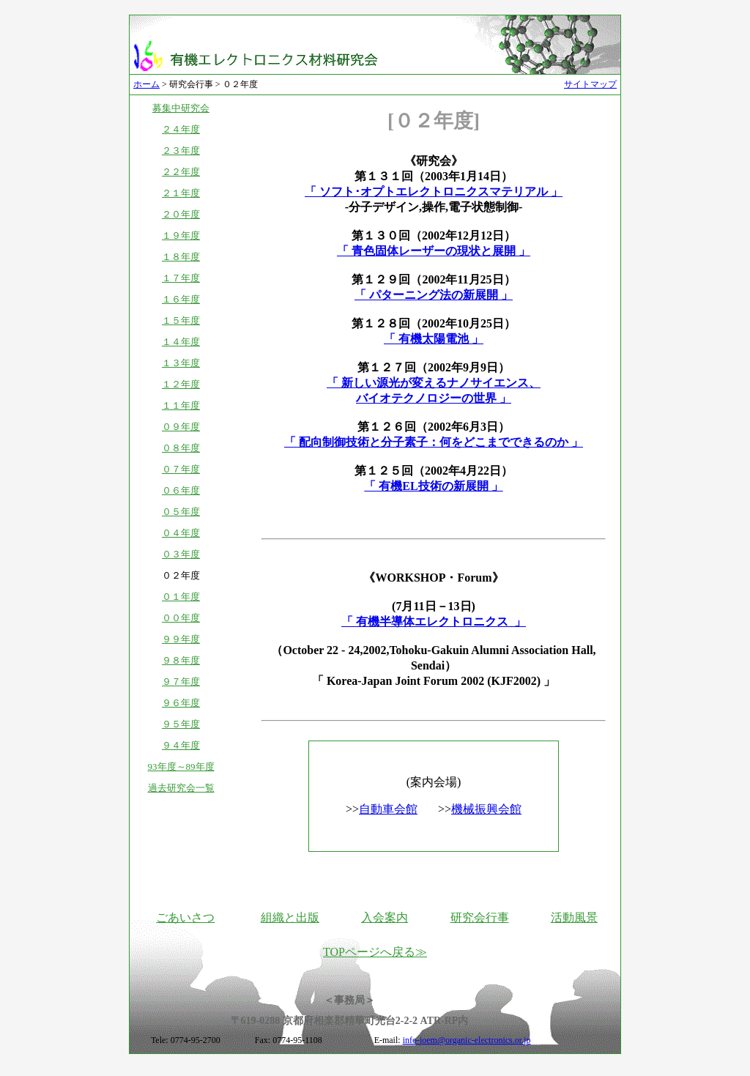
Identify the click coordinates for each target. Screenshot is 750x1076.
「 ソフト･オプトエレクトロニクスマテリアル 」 (433, 191)
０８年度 (181, 447)
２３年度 (181, 150)
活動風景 (574, 917)
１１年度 (181, 405)
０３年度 (181, 554)
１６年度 (181, 299)
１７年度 (181, 277)
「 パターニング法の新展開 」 (433, 295)
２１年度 (181, 193)
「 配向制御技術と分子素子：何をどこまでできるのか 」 (433, 442)
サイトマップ (590, 84)
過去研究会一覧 (181, 787)
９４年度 (181, 745)
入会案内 (384, 917)
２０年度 (181, 214)
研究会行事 (479, 917)
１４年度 (181, 341)
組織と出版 (290, 917)
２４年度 (181, 129)
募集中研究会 (180, 108)
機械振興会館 (486, 809)
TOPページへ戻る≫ (375, 952)
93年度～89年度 (181, 766)
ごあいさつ (185, 917)
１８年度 (181, 256)
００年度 (181, 617)
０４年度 (181, 532)
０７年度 (181, 469)
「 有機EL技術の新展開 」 (433, 486)
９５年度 (181, 724)
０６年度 (181, 490)
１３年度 (181, 362)
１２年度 (181, 384)
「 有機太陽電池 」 (433, 339)
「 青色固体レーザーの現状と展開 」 (433, 251)
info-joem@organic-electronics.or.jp (467, 1040)
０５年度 (181, 511)
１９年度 (181, 235)
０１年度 (181, 596)
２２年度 (181, 171)
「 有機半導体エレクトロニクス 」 (433, 621)
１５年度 (181, 320)
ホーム (146, 84)
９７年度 (181, 681)
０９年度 (181, 426)
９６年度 (181, 702)
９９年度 (181, 639)
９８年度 (181, 660)
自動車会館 (388, 809)
